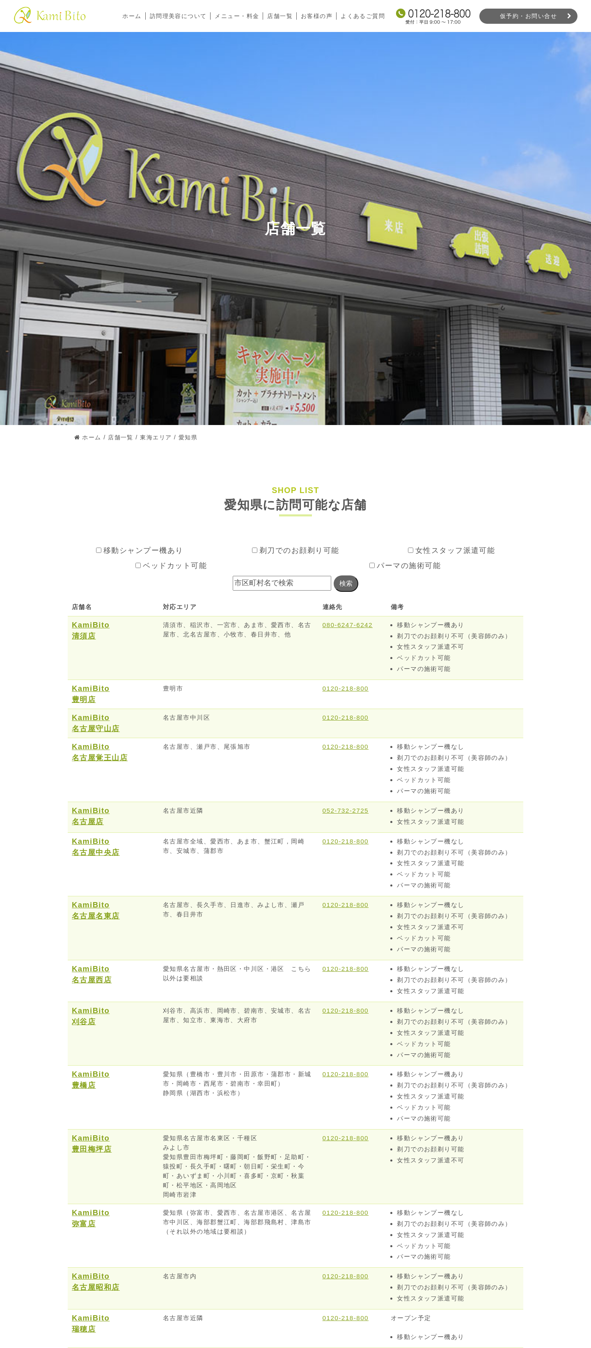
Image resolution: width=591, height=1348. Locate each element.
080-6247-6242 (348, 624)
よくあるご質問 (363, 16)
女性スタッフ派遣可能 (451, 550)
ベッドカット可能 (171, 565)
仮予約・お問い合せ (528, 16)
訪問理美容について (177, 16)
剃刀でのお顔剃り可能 (295, 550)
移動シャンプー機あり (139, 550)
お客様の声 (316, 16)
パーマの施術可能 (405, 565)
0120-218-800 (346, 688)
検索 (346, 583)
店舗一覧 (280, 16)
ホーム (131, 16)
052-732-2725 (346, 810)
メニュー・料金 (237, 16)
